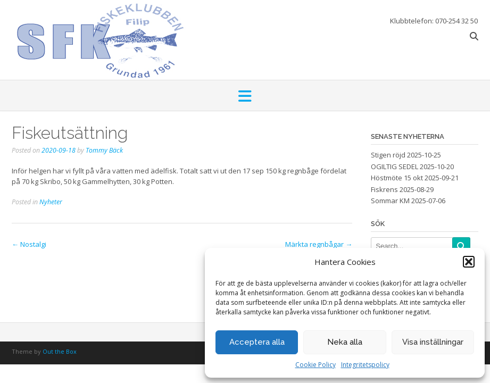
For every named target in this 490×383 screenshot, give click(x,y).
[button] (468, 261)
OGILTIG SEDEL (394, 166)
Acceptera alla (257, 342)
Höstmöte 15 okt (397, 177)
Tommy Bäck (104, 150)
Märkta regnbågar (318, 244)
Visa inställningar (432, 342)
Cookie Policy (315, 364)
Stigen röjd (388, 155)
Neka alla (344, 342)
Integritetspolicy (365, 364)
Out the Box (60, 351)
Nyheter (50, 201)
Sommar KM (390, 200)
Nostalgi (29, 244)
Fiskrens (384, 189)
